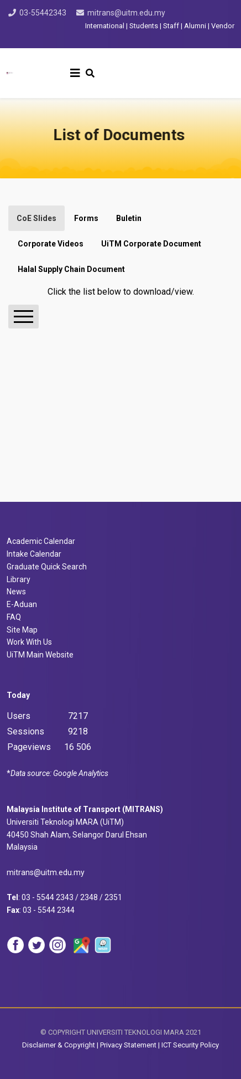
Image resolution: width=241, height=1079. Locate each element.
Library (18, 579)
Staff (171, 26)
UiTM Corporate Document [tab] (151, 243)
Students (143, 26)
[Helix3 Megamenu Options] (75, 73)
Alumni (195, 26)
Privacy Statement (129, 1045)
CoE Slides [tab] (36, 218)
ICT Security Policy (190, 1045)
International (105, 26)
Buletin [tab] (129, 218)
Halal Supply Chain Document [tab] (71, 269)
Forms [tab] (86, 218)
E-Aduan (22, 604)
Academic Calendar (41, 541)
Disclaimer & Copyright (58, 1045)
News (16, 591)
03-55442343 (42, 12)
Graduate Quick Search (47, 566)
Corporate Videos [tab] (50, 243)
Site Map (22, 629)
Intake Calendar (34, 553)
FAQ (14, 617)
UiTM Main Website (40, 654)
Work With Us (29, 642)
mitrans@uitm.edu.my (126, 12)
